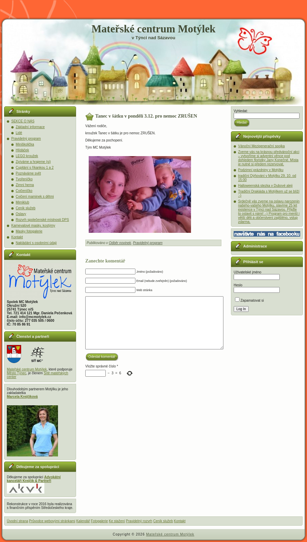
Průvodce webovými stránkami (52, 521)
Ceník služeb (25, 208)
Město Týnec (16, 373)
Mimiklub (22, 202)
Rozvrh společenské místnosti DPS (42, 220)
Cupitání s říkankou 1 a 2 (35, 167)
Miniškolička (25, 144)
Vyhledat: (241, 111)
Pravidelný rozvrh (139, 521)
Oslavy (21, 214)
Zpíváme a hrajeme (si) (33, 162)
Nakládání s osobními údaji (36, 243)
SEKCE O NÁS (22, 121)
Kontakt (17, 237)
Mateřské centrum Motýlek (153, 29)
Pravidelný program (26, 138)
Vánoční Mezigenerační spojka (261, 146)
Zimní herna (25, 185)
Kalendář (83, 521)
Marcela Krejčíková (22, 396)
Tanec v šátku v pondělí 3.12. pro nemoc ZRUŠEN (146, 116)
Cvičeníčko (24, 191)
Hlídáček (22, 150)
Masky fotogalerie (29, 231)
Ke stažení (117, 521)
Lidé (19, 133)
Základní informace (30, 127)
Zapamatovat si (249, 300)
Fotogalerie (99, 521)
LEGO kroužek (27, 156)
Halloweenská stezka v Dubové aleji (265, 185)
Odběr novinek (120, 243)
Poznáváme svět (28, 173)
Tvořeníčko (24, 179)
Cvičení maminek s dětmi (35, 196)
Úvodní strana (17, 521)
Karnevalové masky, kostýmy (33, 225)
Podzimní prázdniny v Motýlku (260, 170)
